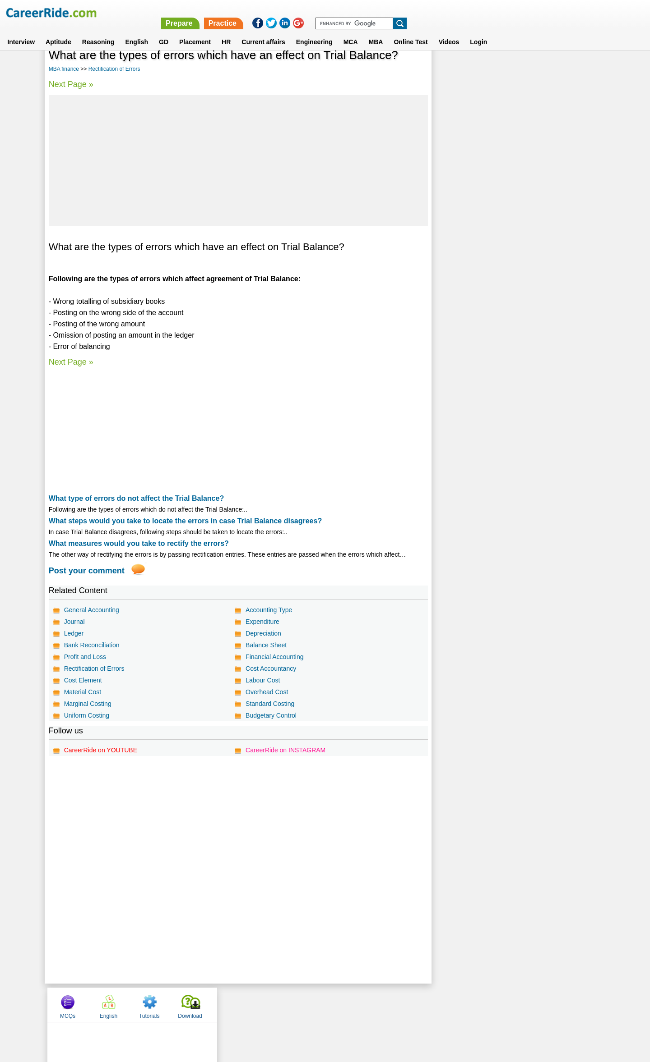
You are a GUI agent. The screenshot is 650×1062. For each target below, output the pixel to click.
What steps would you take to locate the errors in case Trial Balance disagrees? (185, 521)
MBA (376, 31)
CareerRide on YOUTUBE (100, 750)
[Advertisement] (238, 160)
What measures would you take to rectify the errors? (139, 543)
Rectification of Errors (114, 69)
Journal (74, 621)
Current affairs (263, 31)
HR (226, 31)
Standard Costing (269, 703)
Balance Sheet (265, 645)
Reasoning (98, 31)
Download (575, 69)
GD (163, 31)
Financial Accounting (274, 656)
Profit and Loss (85, 656)
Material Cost (82, 692)
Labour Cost (262, 680)
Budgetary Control (270, 715)
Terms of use (321, 1004)
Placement (195, 31)
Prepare (416, 12)
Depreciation (263, 633)
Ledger (74, 633)
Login (478, 31)
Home (213, 1004)
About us (243, 1004)
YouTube (388, 1004)
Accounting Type (268, 609)
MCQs (453, 69)
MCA (351, 31)
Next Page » (71, 84)
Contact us (279, 1004)
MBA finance (64, 69)
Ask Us (358, 1004)
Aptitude (58, 31)
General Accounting (91, 609)
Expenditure (262, 621)
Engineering (314, 31)
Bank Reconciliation (92, 645)
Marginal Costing (87, 703)
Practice (459, 12)
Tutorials (535, 69)
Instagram (424, 1004)
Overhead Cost (266, 692)
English (136, 31)
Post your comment (87, 570)
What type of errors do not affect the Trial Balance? (136, 498)
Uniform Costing (86, 715)
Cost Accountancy (270, 668)
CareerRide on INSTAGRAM (285, 750)
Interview (21, 31)
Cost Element (83, 680)
